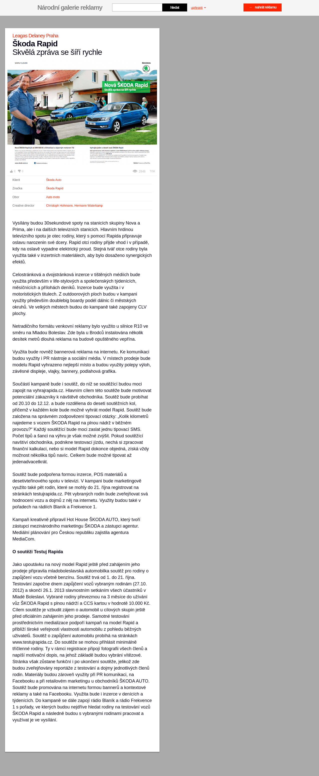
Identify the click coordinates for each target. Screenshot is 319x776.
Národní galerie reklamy (69, 7)
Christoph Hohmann (59, 205)
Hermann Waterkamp (88, 205)
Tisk (152, 171)
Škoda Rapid (54, 188)
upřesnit (198, 7)
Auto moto (53, 197)
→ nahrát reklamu (262, 7)
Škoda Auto (53, 180)
